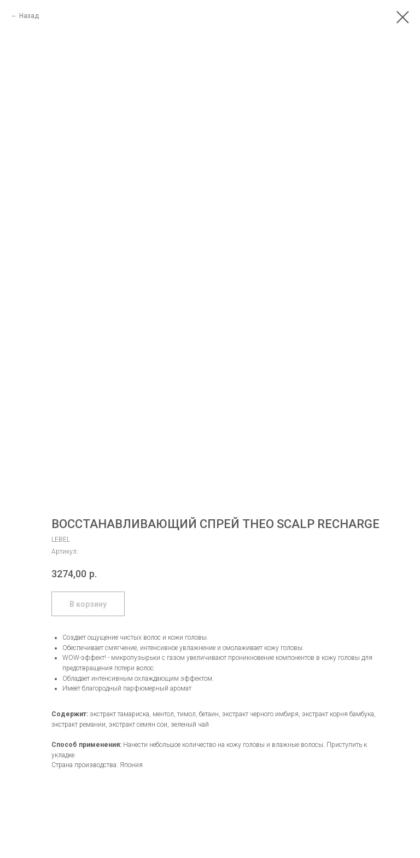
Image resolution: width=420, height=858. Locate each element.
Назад (29, 16)
